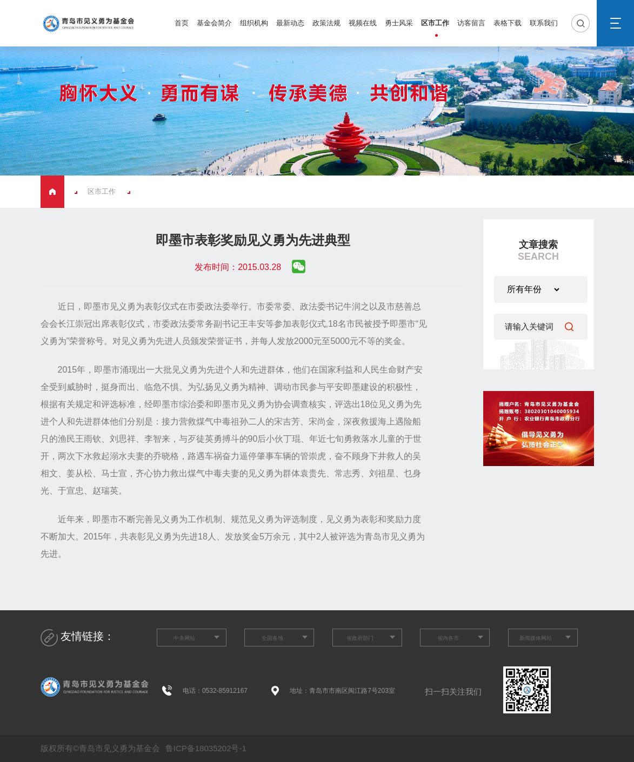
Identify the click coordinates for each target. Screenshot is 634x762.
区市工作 (435, 23)
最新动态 (290, 23)
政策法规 (326, 23)
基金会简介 (214, 23)
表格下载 (507, 23)
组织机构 (254, 23)
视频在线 (363, 23)
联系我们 (544, 23)
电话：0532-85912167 (215, 690)
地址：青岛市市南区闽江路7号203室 (342, 690)
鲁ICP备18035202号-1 (204, 748)
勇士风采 (399, 23)
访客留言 (471, 23)
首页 (182, 23)
